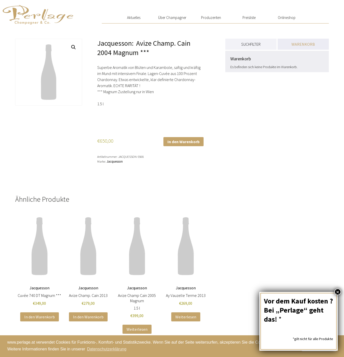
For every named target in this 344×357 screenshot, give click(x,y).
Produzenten (211, 17)
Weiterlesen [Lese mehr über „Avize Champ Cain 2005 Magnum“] (137, 329)
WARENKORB (303, 44)
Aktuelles (133, 17)
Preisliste (249, 17)
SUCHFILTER (251, 44)
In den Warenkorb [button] (39, 316)
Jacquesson (115, 161)
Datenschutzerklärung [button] (107, 349)
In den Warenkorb (183, 141)
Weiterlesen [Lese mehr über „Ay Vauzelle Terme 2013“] (185, 316)
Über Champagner (172, 17)
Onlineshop (287, 17)
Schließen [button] (319, 346)
